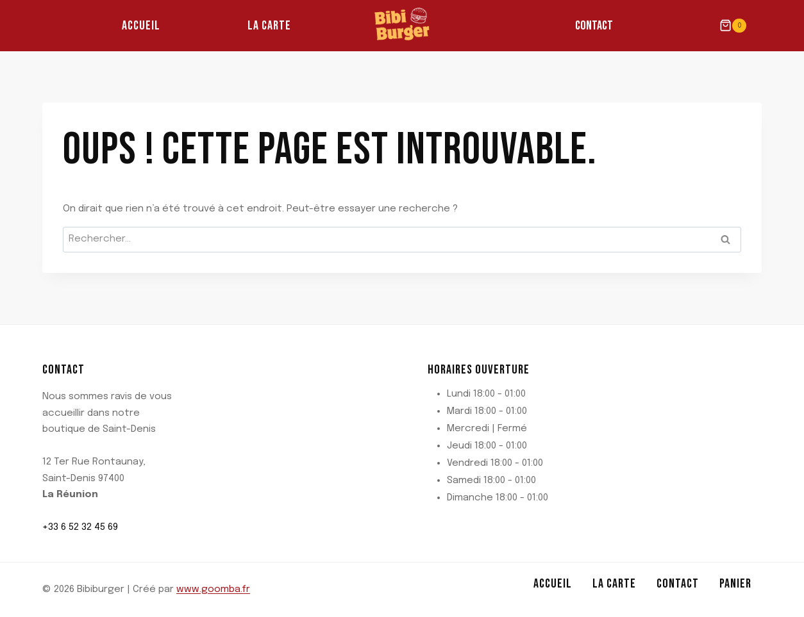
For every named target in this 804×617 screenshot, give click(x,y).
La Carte (269, 25)
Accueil (141, 25)
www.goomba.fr (213, 589)
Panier (735, 583)
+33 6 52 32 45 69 (80, 527)
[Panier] (732, 25)
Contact (594, 25)
